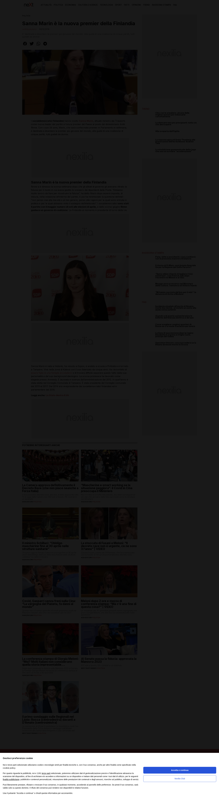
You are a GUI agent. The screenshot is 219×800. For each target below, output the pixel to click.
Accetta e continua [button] (179, 770)
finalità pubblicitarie (11, 779)
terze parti (46, 773)
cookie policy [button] (9, 768)
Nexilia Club (180, 778)
